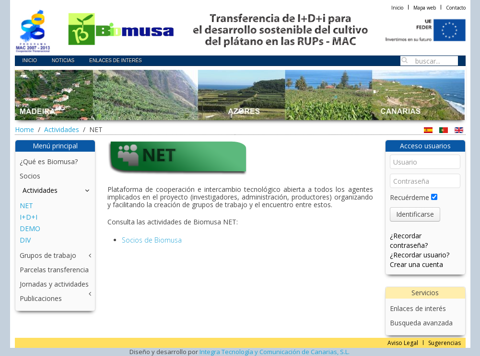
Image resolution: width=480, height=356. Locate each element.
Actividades (61, 129)
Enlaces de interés (418, 308)
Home (24, 129)
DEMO (30, 228)
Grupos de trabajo (48, 255)
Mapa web (424, 7)
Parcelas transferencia (54, 269)
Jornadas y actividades (54, 284)
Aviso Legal (402, 343)
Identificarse (415, 214)
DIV (25, 240)
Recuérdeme (409, 197)
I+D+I (28, 217)
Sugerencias (444, 343)
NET (26, 205)
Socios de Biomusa (152, 240)
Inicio (397, 7)
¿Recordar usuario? (419, 254)
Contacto (456, 7)
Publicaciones (41, 298)
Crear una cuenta (416, 264)
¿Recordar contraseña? (409, 240)
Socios (30, 175)
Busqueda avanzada (421, 322)
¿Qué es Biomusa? (49, 161)
